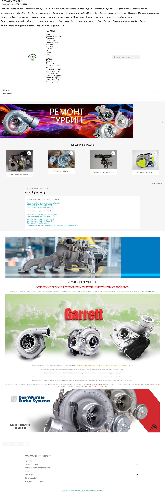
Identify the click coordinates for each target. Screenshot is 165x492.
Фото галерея (52, 82)
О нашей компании (123, 17)
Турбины (28, 461)
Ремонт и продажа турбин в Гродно (93, 21)
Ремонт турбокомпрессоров (14, 17)
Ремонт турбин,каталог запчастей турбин (72, 8)
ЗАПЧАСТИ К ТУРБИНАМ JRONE (39, 205)
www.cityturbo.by (33, 8)
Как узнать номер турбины (35, 482)
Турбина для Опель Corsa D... (19, 174)
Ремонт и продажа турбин (98, 17)
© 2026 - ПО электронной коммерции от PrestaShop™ (83, 491)
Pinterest (18, 444)
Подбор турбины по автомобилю (131, 8)
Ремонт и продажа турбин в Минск (17, 25)
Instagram (27, 444)
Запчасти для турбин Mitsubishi (81, 13)
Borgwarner (51, 46)
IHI (47, 50)
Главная (5, 8)
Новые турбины (52, 80)
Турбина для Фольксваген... (103, 172)
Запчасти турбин (53, 71)
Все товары (158, 183)
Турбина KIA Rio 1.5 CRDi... (145, 172)
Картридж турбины (54, 78)
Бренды (5, 90)
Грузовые (50, 38)
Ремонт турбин (38, 17)
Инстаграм (50, 57)
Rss (13, 444)
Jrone (47, 8)
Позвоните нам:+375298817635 (14, 4)
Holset (48, 55)
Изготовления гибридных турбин (53, 74)
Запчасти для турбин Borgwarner (47, 13)
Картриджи (50, 40)
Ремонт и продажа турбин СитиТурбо (66, 17)
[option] (82, 121)
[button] (12, 121)
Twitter (8, 444)
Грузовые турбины (53, 69)
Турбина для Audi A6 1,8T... (61, 171)
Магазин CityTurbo (104, 8)
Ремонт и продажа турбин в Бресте (130, 21)
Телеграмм (50, 63)
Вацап (48, 61)
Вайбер (49, 59)
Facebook (4, 444)
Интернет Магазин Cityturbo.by (143, 13)
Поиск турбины (52, 42)
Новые (48, 34)
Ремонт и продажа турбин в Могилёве (55, 21)
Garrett (49, 48)
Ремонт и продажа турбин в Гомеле (18, 21)
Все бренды (17, 8)
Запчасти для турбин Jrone (113, 13)
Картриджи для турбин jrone (50, 25)
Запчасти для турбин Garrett (15, 13)
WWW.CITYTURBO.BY (38, 456)
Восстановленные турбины (53, 66)
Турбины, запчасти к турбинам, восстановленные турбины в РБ (52, 225)
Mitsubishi (50, 44)
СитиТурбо (29, 475)
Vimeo (22, 444)
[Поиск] (126, 57)
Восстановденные (53, 36)
